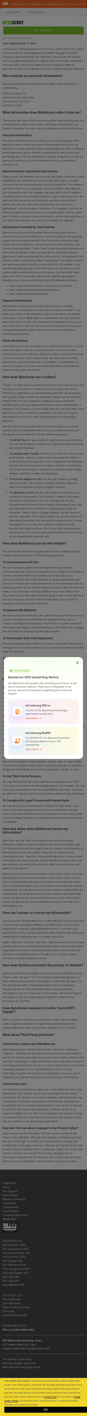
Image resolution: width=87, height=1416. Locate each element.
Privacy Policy (50, 1397)
